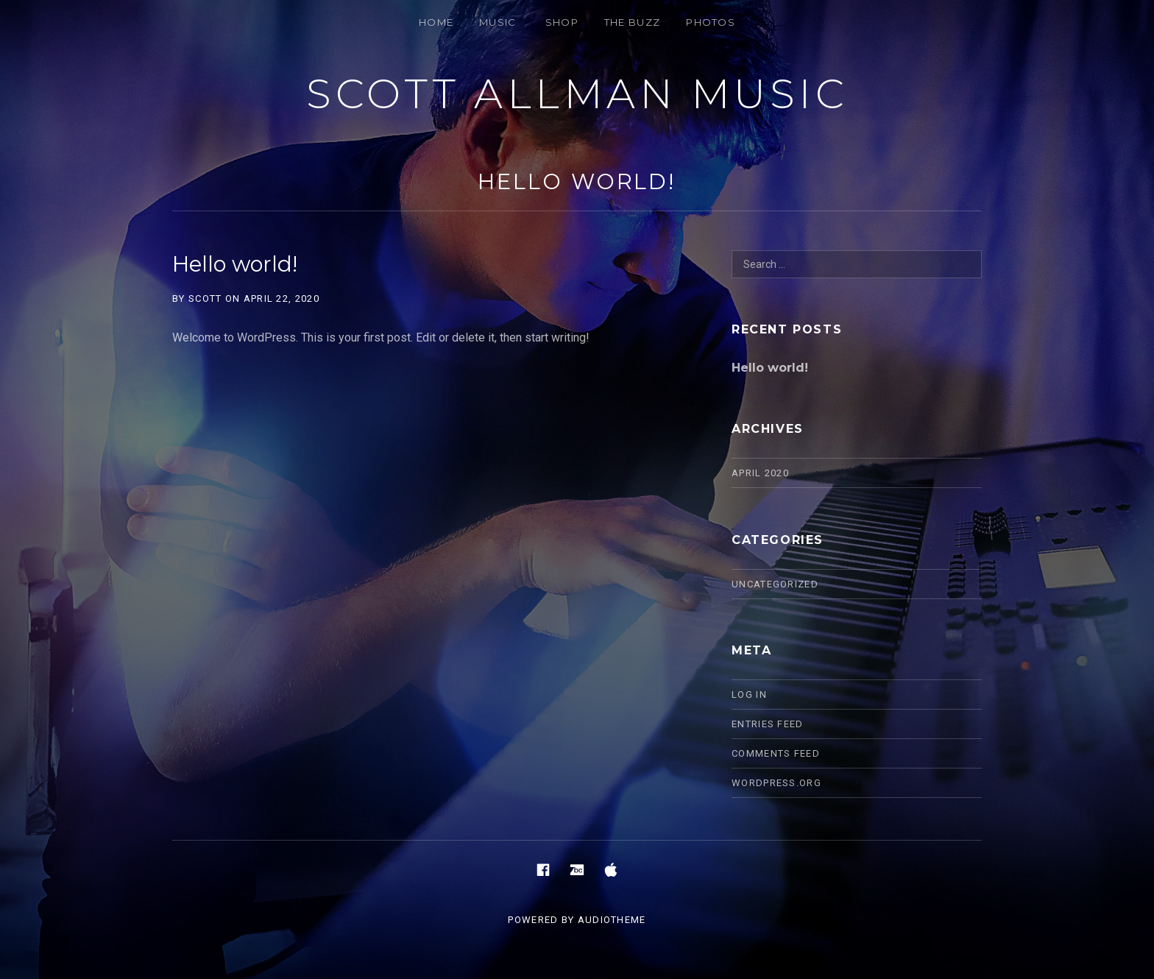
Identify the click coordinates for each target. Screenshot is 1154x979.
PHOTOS (710, 22)
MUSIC (498, 22)
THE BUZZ (632, 22)
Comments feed (776, 753)
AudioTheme (612, 919)
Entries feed (768, 723)
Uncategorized (775, 584)
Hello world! (577, 181)
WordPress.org (776, 782)
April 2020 (760, 472)
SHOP (561, 22)
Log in (749, 694)
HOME (436, 22)
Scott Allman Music (577, 94)
